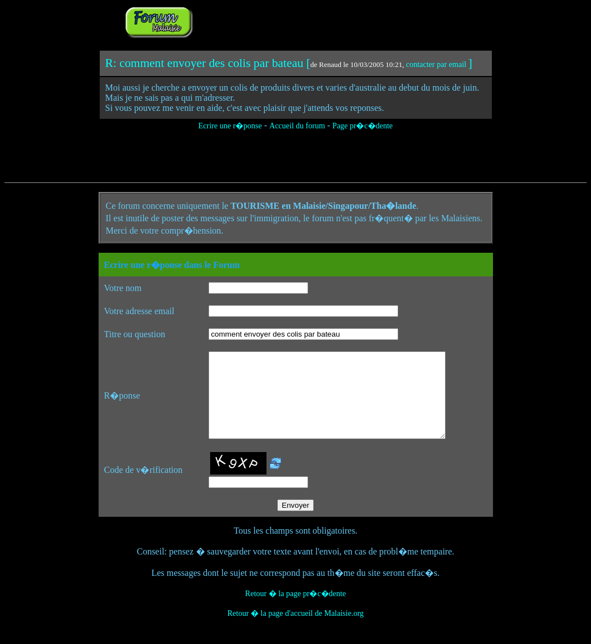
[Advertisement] (336, 21)
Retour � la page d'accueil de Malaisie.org (295, 630)
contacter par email (436, 64)
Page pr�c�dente (362, 126)
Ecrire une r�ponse (230, 126)
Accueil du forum (297, 126)
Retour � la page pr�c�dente (295, 610)
